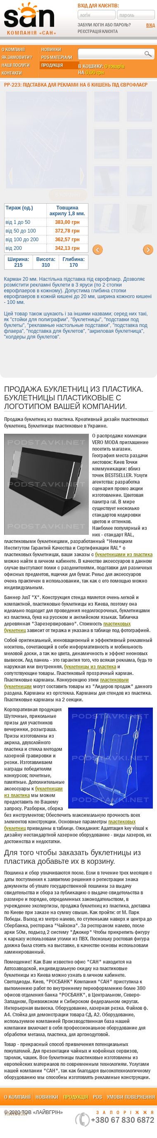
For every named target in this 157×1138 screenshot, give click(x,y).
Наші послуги (16, 65)
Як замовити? (17, 57)
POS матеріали (56, 57)
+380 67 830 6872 (123, 1120)
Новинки (51, 49)
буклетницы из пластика (90, 666)
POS (97, 1096)
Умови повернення (131, 1096)
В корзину (68, 195)
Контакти (12, 73)
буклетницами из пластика (123, 554)
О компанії (13, 49)
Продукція (52, 65)
